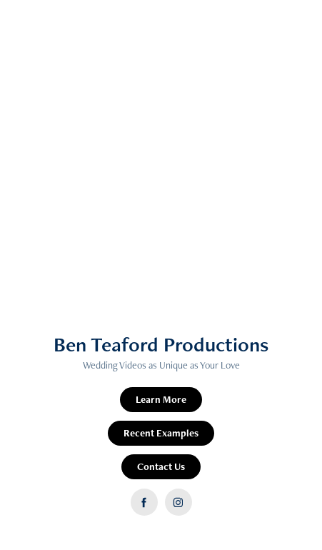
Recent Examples (161, 432)
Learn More (161, 399)
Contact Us (161, 466)
